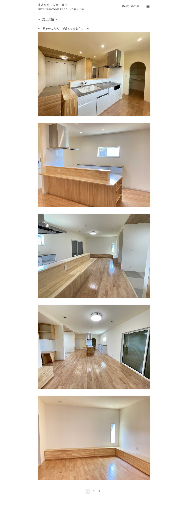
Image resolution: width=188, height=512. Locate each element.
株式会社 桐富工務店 (53, 5)
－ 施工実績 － (48, 19)
